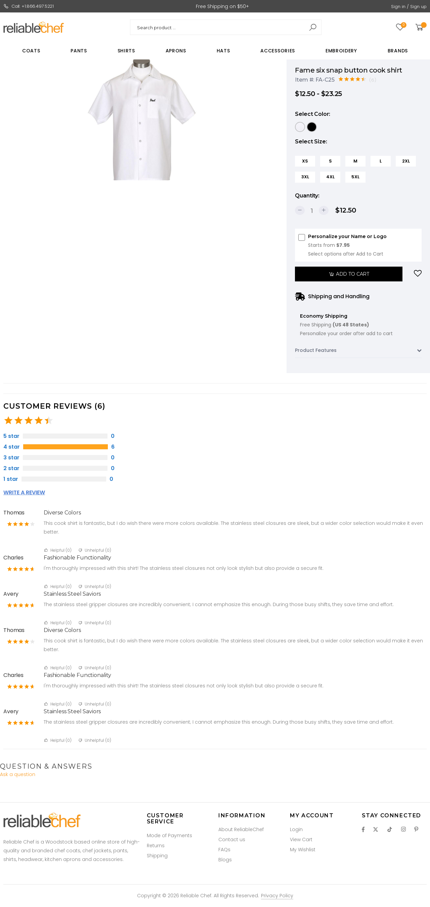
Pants (79, 50)
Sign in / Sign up (409, 6)
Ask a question (17, 774)
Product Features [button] (358, 350)
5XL (355, 177)
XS (305, 161)
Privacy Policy (277, 895)
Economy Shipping (346, 325)
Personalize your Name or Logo (347, 245)
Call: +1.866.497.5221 (28, 6)
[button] (420, 27)
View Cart (301, 839)
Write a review (24, 492)
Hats (223, 50)
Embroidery (341, 50)
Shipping (157, 855)
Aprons (176, 50)
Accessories (277, 50)
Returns (156, 845)
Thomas (14, 512)
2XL (406, 161)
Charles (13, 557)
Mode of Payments (169, 835)
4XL (330, 177)
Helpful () (58, 550)
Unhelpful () (94, 550)
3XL (305, 177)
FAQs (224, 849)
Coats (31, 50)
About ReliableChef (241, 829)
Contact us (231, 839)
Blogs (225, 859)
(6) (373, 80)
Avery (10, 594)
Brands (398, 50)
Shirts (126, 50)
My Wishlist (302, 849)
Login (296, 829)
